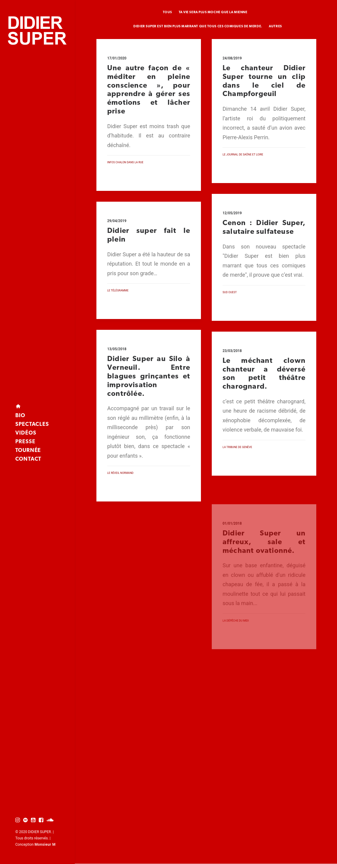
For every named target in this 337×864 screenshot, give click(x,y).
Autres (275, 26)
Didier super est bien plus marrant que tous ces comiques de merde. (197, 26)
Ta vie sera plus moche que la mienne (213, 12)
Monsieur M (45, 844)
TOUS (167, 12)
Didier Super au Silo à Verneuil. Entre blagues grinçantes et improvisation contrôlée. (148, 402)
